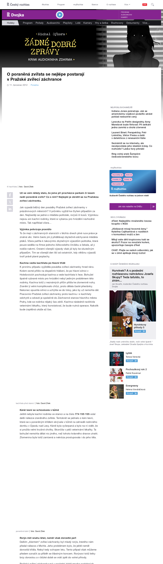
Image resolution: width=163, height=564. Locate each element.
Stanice (95, 5)
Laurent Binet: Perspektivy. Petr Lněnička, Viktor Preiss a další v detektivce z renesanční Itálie (140, 145)
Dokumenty (132, 22)
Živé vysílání (118, 204)
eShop (15, 533)
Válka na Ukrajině (20, 521)
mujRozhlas (78, 5)
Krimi (129, 195)
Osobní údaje (121, 551)
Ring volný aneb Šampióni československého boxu (140, 172)
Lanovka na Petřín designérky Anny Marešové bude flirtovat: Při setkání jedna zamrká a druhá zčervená (141, 130)
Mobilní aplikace (54, 533)
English (148, 551)
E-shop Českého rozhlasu (125, 297)
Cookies (110, 551)
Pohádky (116, 200)
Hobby (11, 22)
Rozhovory (117, 22)
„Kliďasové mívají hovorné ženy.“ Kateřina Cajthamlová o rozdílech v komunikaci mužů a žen (140, 257)
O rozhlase (111, 5)
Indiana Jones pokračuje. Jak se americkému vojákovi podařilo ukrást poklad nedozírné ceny (140, 115)
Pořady (40, 22)
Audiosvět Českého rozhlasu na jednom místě (129, 216)
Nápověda (86, 525)
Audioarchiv (126, 15)
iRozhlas (45, 5)
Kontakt (85, 537)
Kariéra (85, 533)
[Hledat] (152, 4)
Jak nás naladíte (89, 521)
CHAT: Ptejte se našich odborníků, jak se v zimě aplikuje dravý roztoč (139, 283)
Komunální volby (20, 525)
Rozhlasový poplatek (91, 540)
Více (146, 22)
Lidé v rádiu (87, 529)
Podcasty (51, 529)
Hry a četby (117, 195)
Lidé (78, 22)
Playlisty (67, 22)
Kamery (124, 17)
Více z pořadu (118, 238)
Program (61, 5)
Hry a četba (101, 22)
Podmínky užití (136, 551)
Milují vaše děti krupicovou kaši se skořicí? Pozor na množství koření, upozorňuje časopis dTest (140, 270)
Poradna (34, 85)
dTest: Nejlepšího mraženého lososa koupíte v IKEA (140, 244)
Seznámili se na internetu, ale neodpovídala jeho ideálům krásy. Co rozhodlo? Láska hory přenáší (140, 160)
